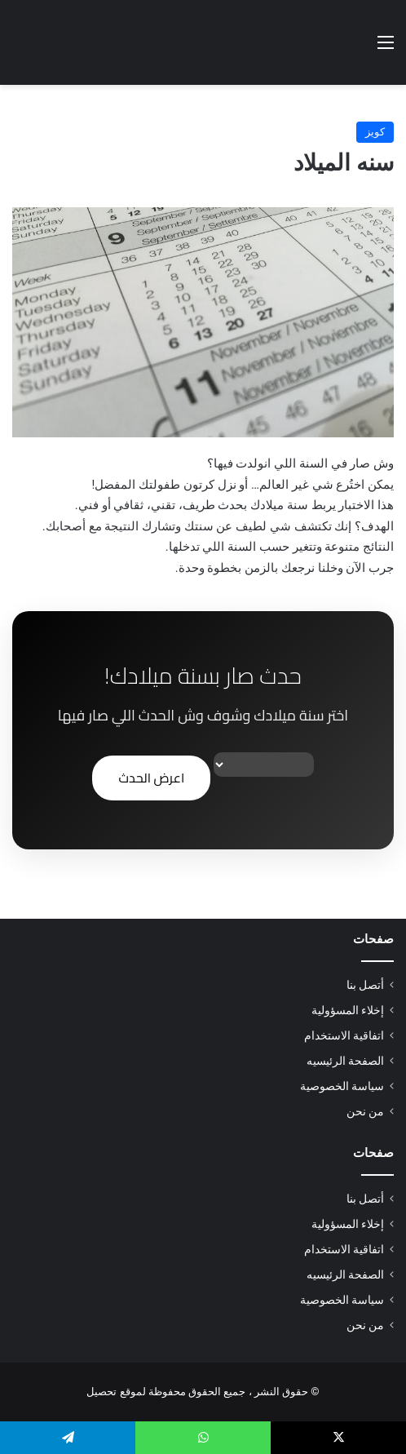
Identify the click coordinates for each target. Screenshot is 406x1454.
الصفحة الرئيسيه (345, 1060)
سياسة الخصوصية (342, 1086)
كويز (375, 132)
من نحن (365, 1111)
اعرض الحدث (151, 777)
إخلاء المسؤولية (347, 1010)
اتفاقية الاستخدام (344, 1035)
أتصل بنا (365, 984)
